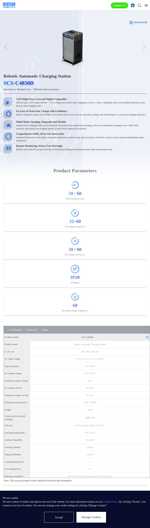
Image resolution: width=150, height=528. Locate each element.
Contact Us (119, 5)
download (138, 22)
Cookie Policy (110, 501)
